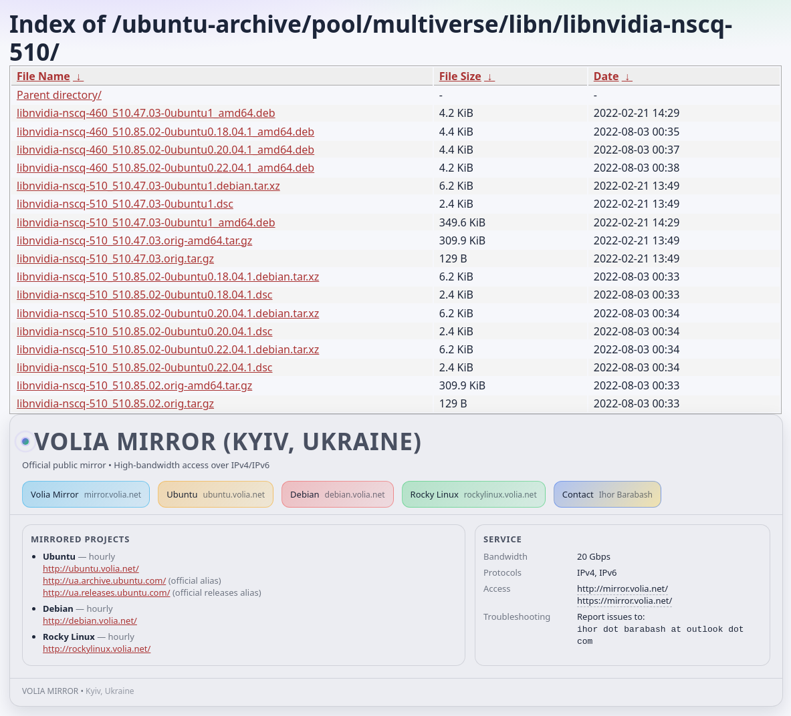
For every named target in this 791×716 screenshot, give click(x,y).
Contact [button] (607, 494)
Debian (337, 494)
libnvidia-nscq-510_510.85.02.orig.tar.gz (115, 403)
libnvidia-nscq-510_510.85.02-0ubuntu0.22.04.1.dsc (144, 367)
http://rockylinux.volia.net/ (96, 649)
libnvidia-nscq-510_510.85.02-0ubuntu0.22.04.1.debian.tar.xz (168, 349)
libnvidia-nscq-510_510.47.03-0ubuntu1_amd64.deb (146, 222)
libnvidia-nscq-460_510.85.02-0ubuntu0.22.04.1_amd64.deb (165, 167)
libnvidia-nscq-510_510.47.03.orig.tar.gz (115, 258)
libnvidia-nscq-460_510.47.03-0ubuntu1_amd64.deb (146, 113)
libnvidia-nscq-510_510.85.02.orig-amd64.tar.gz (134, 385)
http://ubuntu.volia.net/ (91, 568)
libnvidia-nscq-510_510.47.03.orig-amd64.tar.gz (134, 240)
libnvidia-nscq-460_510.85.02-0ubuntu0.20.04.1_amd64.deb (165, 149)
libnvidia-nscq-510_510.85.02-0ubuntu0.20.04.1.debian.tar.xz (168, 313)
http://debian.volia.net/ (90, 620)
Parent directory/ (59, 94)
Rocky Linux (474, 494)
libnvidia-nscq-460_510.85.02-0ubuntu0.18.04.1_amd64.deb (165, 131)
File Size (460, 76)
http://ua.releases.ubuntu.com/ (106, 592)
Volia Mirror (86, 494)
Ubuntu (215, 494)
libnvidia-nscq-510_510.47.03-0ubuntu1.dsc (125, 203)
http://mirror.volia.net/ (622, 588)
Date (606, 76)
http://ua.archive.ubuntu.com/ (104, 580)
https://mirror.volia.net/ (624, 600)
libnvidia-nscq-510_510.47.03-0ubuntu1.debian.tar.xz (148, 185)
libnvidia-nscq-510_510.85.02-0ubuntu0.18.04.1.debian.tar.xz (168, 276)
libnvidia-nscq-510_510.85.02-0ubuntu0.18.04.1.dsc (144, 294)
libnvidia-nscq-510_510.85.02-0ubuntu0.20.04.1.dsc (144, 331)
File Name (43, 76)
